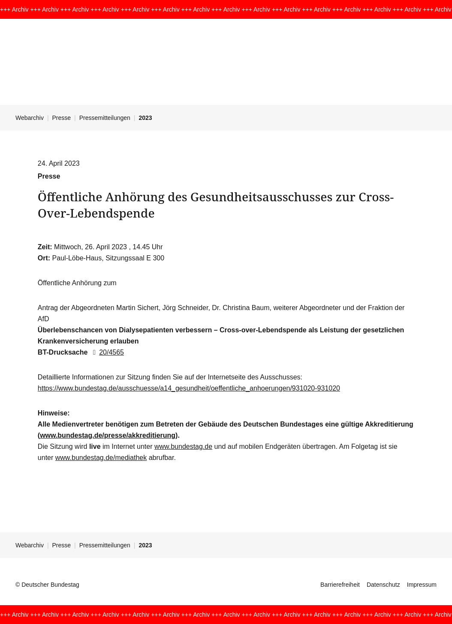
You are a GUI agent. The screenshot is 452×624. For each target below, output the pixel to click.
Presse (61, 117)
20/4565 (107, 352)
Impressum (422, 584)
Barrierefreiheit (340, 584)
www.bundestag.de (183, 446)
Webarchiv (29, 117)
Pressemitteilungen (104, 117)
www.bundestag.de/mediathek (101, 457)
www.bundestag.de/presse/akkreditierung (107, 435)
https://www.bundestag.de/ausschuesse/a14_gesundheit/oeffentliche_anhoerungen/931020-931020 (189, 388)
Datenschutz (383, 584)
